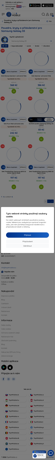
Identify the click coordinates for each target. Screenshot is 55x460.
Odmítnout (27, 246)
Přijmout (27, 235)
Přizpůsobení (28, 241)
